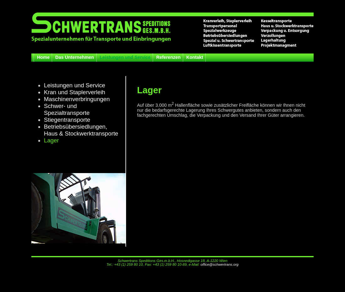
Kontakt (194, 57)
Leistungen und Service (125, 57)
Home (43, 57)
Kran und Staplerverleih (74, 92)
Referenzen (168, 57)
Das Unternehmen (74, 57)
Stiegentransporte (67, 119)
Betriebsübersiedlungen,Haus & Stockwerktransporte (81, 130)
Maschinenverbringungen (77, 99)
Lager (51, 140)
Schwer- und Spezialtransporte (67, 109)
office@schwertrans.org (219, 264)
